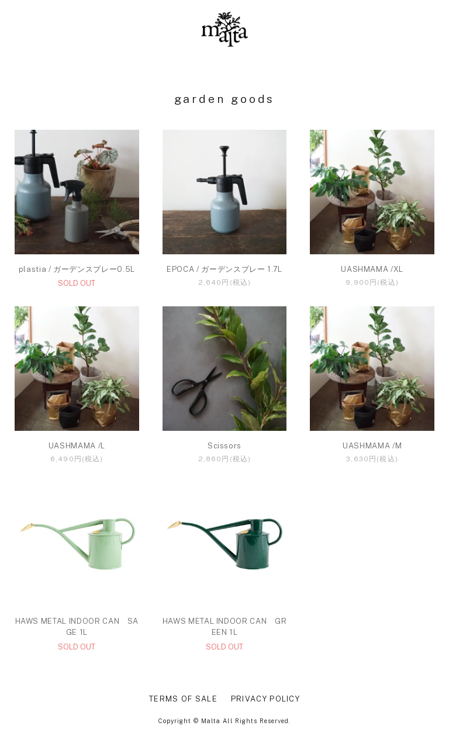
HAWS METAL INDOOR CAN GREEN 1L (225, 627)
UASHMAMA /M (372, 445)
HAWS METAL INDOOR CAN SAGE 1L (77, 627)
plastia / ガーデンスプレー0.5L (77, 269)
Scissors (224, 445)
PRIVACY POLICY (265, 698)
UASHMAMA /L (77, 445)
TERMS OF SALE (183, 698)
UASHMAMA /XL (372, 269)
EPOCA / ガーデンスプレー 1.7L (224, 269)
